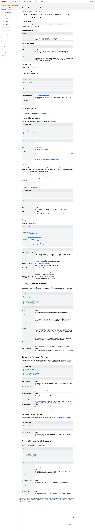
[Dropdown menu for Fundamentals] (14, 7)
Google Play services (68, 467)
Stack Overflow (72, 519)
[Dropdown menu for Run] (21, 1)
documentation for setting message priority (43, 435)
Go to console (90, 1)
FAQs (70, 524)
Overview (3, 7)
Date (28, 130)
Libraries (19, 522)
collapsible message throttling (40, 402)
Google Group (72, 520)
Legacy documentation (73, 526)
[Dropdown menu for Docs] (38, 1)
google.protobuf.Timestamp (30, 187)
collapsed (56, 324)
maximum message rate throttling (54, 402)
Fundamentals (10, 7)
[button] (7, 9)
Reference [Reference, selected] (36, 7)
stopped (40, 407)
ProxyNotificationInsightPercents (35, 244)
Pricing (31, 1)
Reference (42, 11)
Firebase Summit (47, 519)
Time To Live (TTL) (62, 350)
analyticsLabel (55, 159)
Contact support (72, 517)
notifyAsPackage (53, 472)
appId (46, 159)
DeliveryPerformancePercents (34, 237)
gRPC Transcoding (32, 26)
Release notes (72, 522)
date (49, 159)
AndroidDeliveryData (33, 84)
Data (28, 135)
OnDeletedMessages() (39, 334)
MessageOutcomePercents (33, 233)
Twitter (45, 520)
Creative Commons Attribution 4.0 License (54, 498)
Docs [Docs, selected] (36, 1)
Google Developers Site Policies (43, 499)
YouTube (45, 522)
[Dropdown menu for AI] (19, 7)
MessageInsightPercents (33, 240)
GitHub (19, 524)
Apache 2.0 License (26, 499)
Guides (19, 517)
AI (17, 7)
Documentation (5, 5)
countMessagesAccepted (34, 288)
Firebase (23, 11)
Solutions (26, 1)
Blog (84, 1)
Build (13, 1)
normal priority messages (42, 396)
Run (19, 1)
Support (42, 1)
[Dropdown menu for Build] (15, 1)
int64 (40, 252)
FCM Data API (16, 5)
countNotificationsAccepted (29, 445)
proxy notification (38, 444)
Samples (42, 7)
